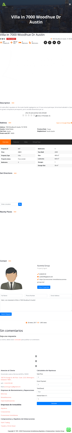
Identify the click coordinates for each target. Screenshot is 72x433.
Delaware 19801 (6, 380)
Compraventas (5, 412)
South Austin (51, 131)
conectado (17, 340)
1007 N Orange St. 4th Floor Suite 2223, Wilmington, (17, 378)
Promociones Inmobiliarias (9, 415)
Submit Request (6, 314)
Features (16, 142)
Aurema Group (43, 265)
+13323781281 (8, 383)
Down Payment (41, 381)
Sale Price (40, 374)
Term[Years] (40, 388)
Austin (9, 131)
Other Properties (43, 287)
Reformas (4, 394)
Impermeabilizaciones (8, 401)
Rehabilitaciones (6, 397)
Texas (49, 129)
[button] (36, 356)
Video (26, 142)
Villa (19, 155)
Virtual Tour (36, 142)
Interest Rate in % (42, 396)
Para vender (22, 159)
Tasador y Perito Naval (8, 426)
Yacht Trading (5, 422)
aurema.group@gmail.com (12, 387)
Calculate (54, 403)
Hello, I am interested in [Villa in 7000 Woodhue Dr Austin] (36, 305)
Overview (5, 142)
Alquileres (4, 408)
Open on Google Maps (64, 123)
